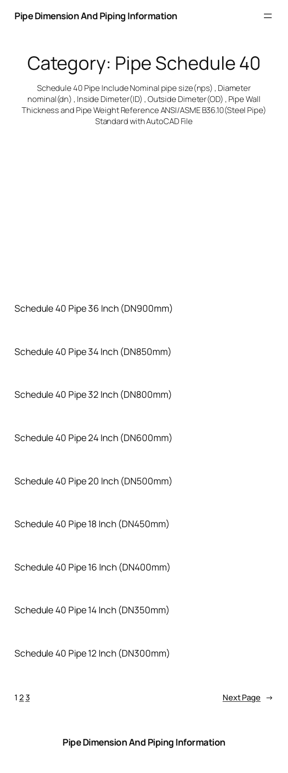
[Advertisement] (144, 203)
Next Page (248, 697)
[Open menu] (268, 16)
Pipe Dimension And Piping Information (95, 16)
